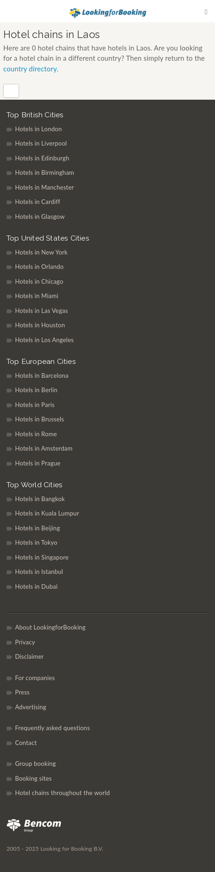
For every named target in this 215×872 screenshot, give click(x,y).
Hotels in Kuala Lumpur (47, 513)
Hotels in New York (41, 252)
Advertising (30, 707)
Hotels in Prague (37, 463)
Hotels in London (38, 129)
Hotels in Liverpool (41, 143)
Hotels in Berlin (36, 390)
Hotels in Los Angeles (44, 340)
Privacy (25, 642)
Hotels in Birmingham (44, 172)
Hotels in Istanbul (39, 571)
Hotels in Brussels (39, 419)
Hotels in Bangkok (40, 499)
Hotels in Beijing (37, 528)
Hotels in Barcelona (41, 375)
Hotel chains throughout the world (62, 792)
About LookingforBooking (50, 627)
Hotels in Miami (36, 295)
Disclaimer (29, 656)
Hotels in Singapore (42, 557)
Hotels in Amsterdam (43, 448)
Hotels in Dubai (36, 586)
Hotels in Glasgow (39, 216)
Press (22, 692)
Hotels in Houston (40, 325)
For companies (35, 677)
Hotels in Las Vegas (41, 310)
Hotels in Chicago (39, 281)
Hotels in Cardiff (37, 201)
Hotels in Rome (36, 434)
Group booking (35, 763)
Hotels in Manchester (44, 187)
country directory (30, 68)
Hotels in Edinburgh (42, 158)
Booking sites (33, 778)
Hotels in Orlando (39, 266)
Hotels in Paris (35, 404)
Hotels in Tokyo (36, 542)
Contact (26, 742)
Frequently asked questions (52, 728)
